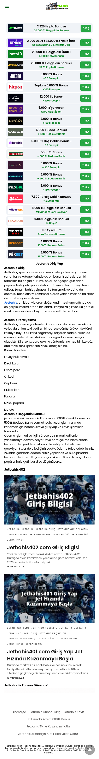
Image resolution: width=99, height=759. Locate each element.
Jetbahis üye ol (48, 638)
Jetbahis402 (61, 534)
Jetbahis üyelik (40, 534)
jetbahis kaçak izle (53, 633)
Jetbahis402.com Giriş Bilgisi (43, 547)
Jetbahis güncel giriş (73, 529)
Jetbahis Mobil (17, 534)
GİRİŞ (86, 28)
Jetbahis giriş (46, 529)
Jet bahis (13, 529)
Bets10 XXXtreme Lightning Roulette (32, 627)
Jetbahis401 (69, 638)
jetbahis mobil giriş (21, 638)
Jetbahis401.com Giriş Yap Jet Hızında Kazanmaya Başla (44, 655)
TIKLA (85, 42)
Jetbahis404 (15, 539)
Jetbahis (10, 303)
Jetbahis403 (80, 534)
